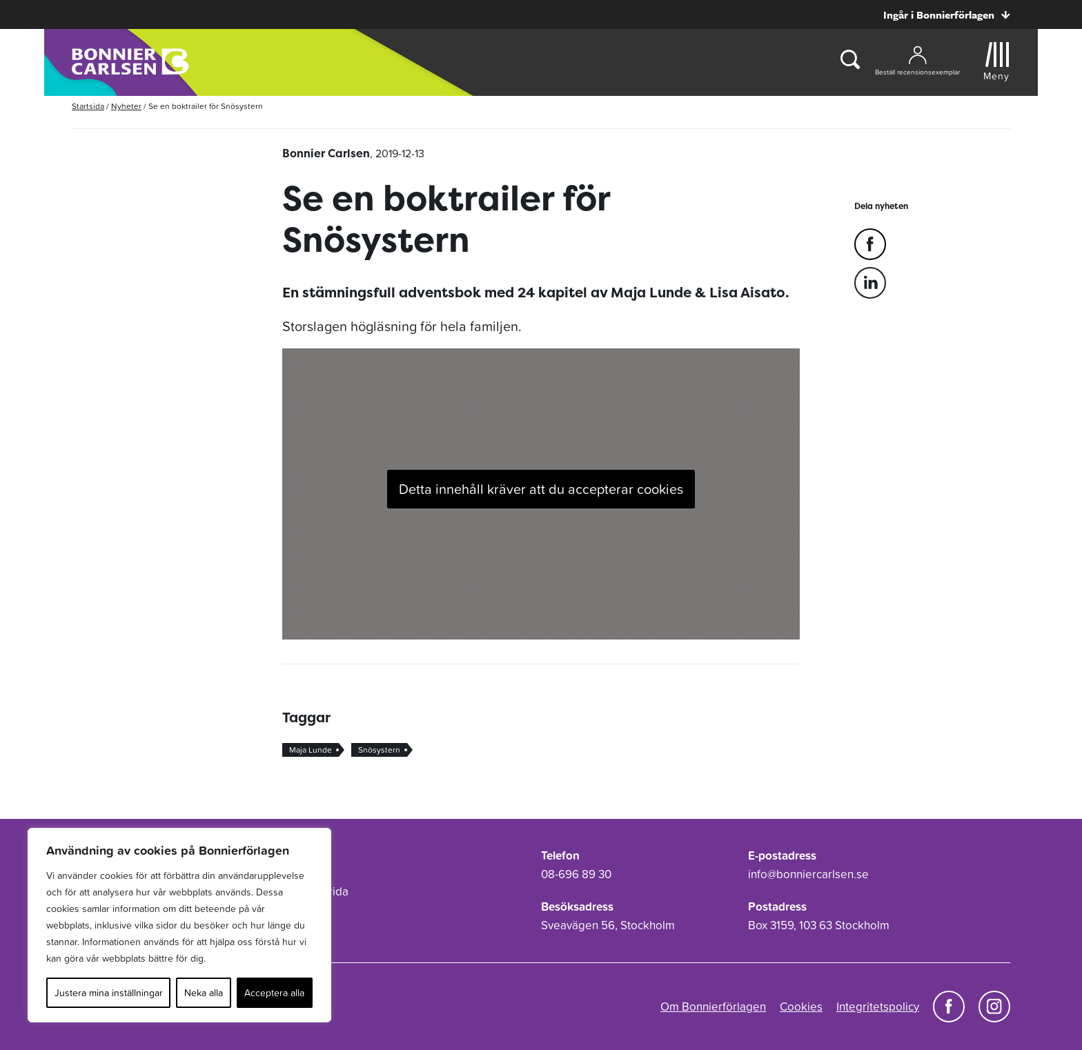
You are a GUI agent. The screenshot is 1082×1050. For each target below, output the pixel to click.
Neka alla (203, 993)
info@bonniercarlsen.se (808, 874)
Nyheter (126, 106)
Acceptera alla (274, 993)
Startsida (88, 106)
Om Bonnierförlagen (713, 1007)
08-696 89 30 (576, 874)
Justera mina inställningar (109, 993)
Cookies (801, 1007)
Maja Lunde (310, 750)
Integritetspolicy (877, 1007)
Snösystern (379, 750)
